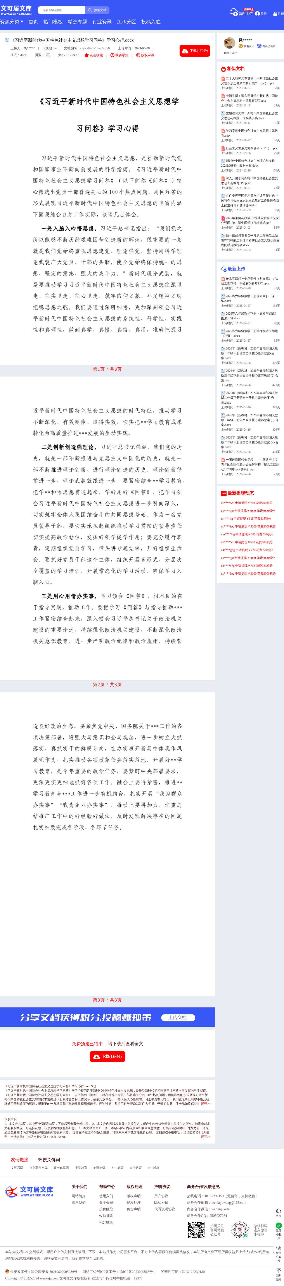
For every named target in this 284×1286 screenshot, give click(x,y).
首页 (33, 21)
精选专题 (77, 21)
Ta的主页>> (230, 52)
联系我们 (79, 1202)
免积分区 (126, 21)
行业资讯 (102, 21)
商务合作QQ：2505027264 (207, 1216)
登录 (261, 13)
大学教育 (136, 1168)
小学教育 (81, 1168)
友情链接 (19, 1159)
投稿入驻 (151, 21)
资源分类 (11, 21)
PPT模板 (153, 1168)
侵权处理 (134, 1202)
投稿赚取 (106, 1209)
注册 (278, 14)
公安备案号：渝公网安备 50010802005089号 (41, 1272)
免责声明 (134, 1209)
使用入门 (106, 1196)
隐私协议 (161, 1202)
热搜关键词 (49, 1159)
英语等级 (99, 1168)
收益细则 (106, 1216)
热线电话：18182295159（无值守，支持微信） (223, 1196)
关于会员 (106, 1202)
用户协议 (161, 1196)
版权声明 (134, 1196)
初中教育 (117, 1168)
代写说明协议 (164, 1209)
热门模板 (53, 21)
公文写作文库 (38, 1168)
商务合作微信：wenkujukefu (208, 1209)
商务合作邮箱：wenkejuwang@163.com (216, 1202)
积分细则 (106, 1222)
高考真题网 (61, 1168)
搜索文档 (97, 10)
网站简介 (79, 1196)
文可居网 (17, 1168)
